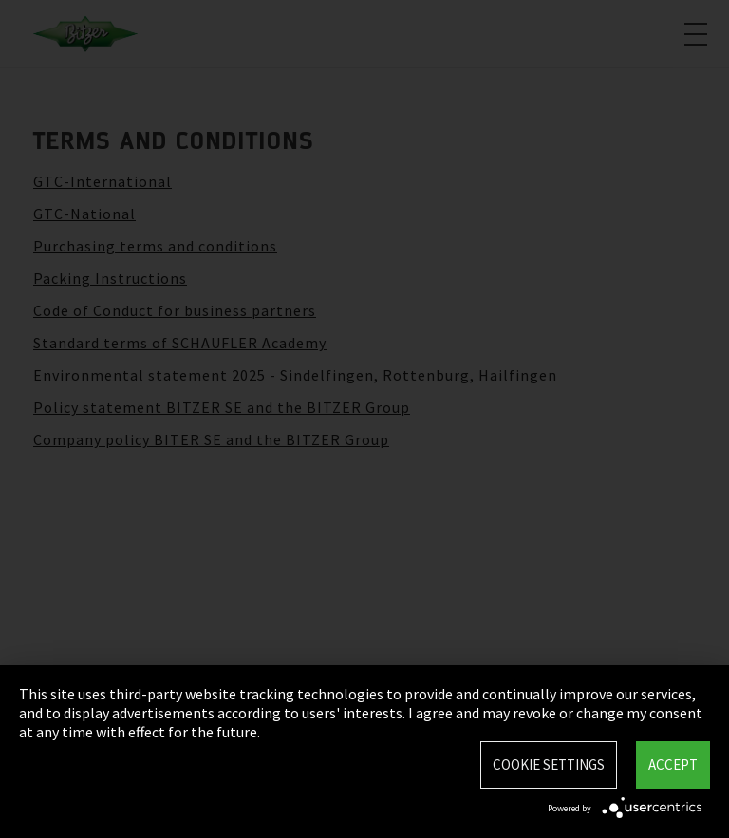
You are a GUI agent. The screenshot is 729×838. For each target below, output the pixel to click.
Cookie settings (549, 764)
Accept (673, 764)
